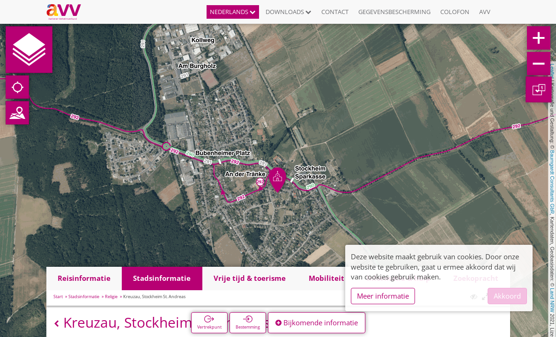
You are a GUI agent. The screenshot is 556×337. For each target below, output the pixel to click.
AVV (484, 11)
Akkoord (507, 295)
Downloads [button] (288, 11)
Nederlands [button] (233, 11)
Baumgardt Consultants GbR (552, 182)
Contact (334, 11)
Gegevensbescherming (394, 11)
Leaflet (552, 71)
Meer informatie (383, 295)
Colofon (454, 11)
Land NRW (552, 300)
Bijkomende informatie (316, 322)
